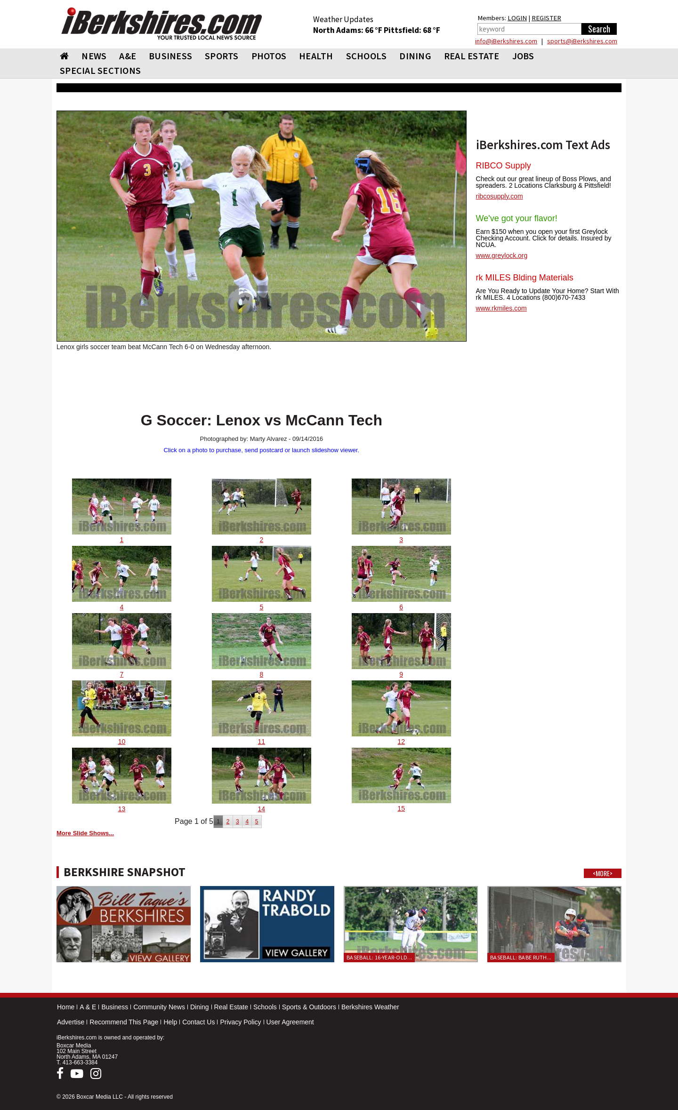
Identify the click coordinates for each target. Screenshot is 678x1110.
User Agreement (290, 1022)
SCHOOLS (366, 56)
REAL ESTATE (472, 56)
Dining (199, 1007)
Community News (159, 1007)
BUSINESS (170, 56)
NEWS (93, 56)
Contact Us (198, 1022)
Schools (265, 1007)
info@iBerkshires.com (506, 41)
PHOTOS (269, 56)
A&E (127, 56)
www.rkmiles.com (501, 308)
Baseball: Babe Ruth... (521, 957)
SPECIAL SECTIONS (100, 70)
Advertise (70, 1022)
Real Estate (231, 1007)
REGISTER (546, 18)
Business (114, 1007)
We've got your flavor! (516, 218)
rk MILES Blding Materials (524, 277)
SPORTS (222, 56)
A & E (88, 1007)
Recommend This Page (123, 1022)
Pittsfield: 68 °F (412, 30)
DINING (415, 56)
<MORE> (603, 873)
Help (170, 1022)
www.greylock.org (502, 255)
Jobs (523, 56)
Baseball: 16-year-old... (379, 957)
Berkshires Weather (370, 1007)
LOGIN (517, 18)
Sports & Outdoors (309, 1007)
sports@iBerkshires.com (582, 41)
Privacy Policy (240, 1022)
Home (65, 1007)
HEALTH (316, 56)
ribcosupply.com (499, 196)
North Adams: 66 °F (348, 30)
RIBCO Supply (503, 165)
